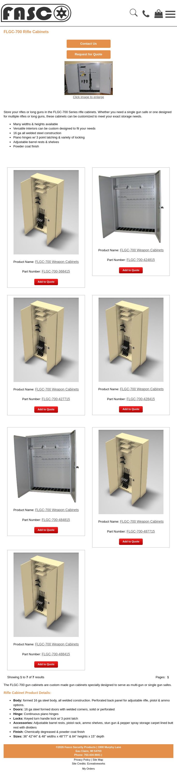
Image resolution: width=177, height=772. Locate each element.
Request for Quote (88, 54)
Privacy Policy (82, 759)
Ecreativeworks (96, 763)
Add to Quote (46, 281)
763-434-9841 (92, 754)
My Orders (88, 768)
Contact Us (88, 43)
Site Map (98, 759)
